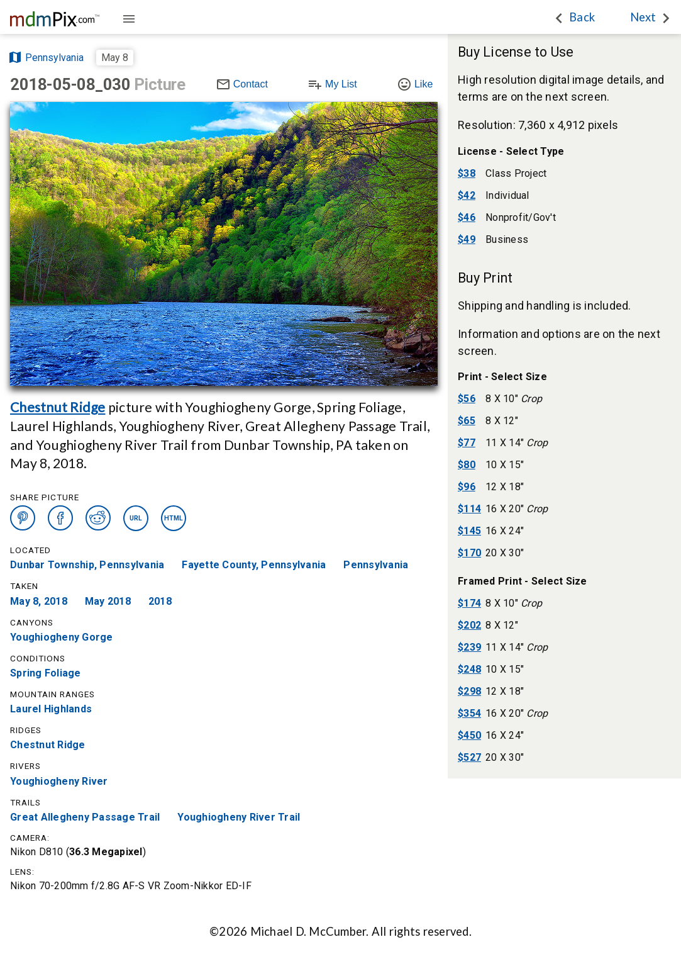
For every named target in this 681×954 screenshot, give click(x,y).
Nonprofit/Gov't (520, 217)
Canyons (31, 622)
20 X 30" (504, 553)
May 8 (114, 58)
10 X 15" (504, 465)
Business (506, 239)
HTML (174, 518)
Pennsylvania (375, 565)
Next (643, 17)
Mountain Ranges (52, 694)
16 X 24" (504, 531)
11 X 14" (516, 443)
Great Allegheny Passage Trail (85, 817)
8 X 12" (501, 421)
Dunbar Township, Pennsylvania (87, 565)
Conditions (37, 658)
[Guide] (129, 20)
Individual (507, 195)
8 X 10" (513, 399)
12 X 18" (504, 487)
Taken (24, 586)
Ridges (26, 730)
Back (582, 17)
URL (136, 518)
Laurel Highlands (51, 710)
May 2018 (108, 601)
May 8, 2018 (38, 601)
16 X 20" (516, 509)
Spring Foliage (45, 673)
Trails (25, 802)
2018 (160, 601)
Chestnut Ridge (58, 407)
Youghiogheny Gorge (61, 637)
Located (30, 550)
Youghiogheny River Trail (238, 817)
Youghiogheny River (59, 781)
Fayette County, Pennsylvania (254, 565)
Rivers (25, 766)
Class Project (515, 173)
